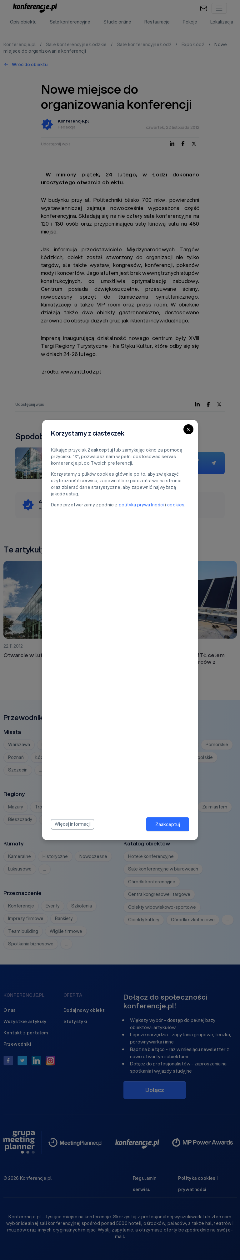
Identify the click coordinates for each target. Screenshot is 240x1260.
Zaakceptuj (167, 824)
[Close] (188, 429)
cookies (175, 505)
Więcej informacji (73, 824)
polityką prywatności (141, 505)
